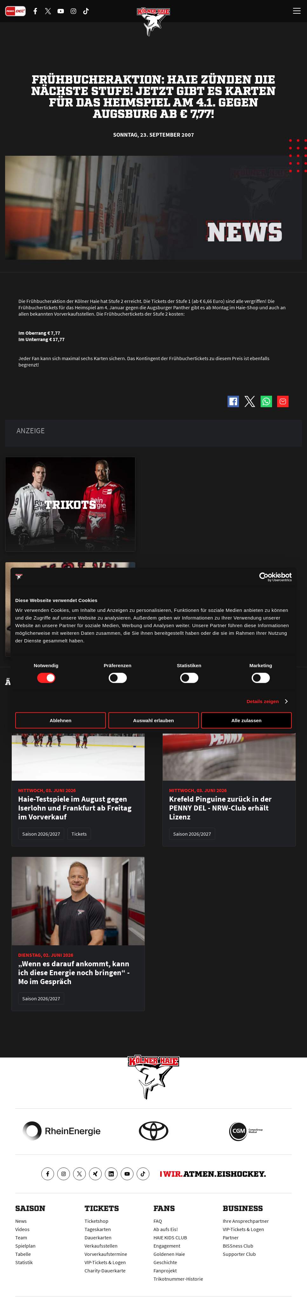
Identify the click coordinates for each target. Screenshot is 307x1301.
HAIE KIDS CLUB (170, 1237)
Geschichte (165, 1262)
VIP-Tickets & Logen (105, 1262)
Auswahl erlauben (153, 720)
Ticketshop (96, 1221)
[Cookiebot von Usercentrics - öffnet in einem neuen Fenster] (264, 577)
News (21, 1221)
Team (21, 1237)
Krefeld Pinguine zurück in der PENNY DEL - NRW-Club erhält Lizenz (220, 808)
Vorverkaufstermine (106, 1254)
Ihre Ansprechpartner (246, 1221)
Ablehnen (60, 720)
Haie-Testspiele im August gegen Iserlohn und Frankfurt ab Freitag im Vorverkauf (75, 808)
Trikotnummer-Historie (178, 1279)
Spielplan (25, 1246)
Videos (22, 1229)
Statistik (24, 1262)
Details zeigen (263, 701)
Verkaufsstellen (101, 1246)
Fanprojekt (165, 1270)
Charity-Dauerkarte (105, 1270)
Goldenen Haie (169, 1254)
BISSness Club (238, 1246)
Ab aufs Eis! (166, 1229)
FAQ (158, 1221)
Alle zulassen (246, 720)
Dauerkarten (98, 1237)
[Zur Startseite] (153, 22)
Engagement (167, 1246)
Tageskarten (98, 1229)
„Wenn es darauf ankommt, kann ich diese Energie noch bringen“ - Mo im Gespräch (74, 972)
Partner (231, 1237)
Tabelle (23, 1254)
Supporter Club (239, 1254)
